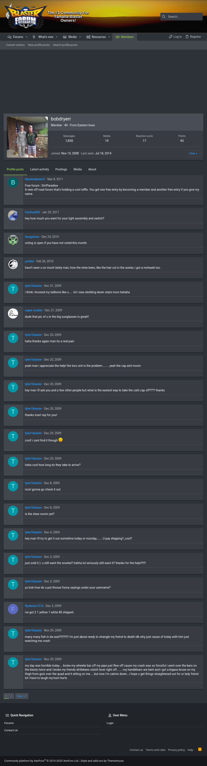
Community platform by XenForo (41, 760)
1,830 (70, 141)
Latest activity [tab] (40, 169)
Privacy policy (176, 749)
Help (190, 749)
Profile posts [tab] (16, 169)
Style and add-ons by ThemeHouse (102, 760)
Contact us (11, 730)
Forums (9, 723)
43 (181, 141)
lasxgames (33, 236)
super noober (34, 310)
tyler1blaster (34, 285)
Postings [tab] (62, 169)
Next (21, 696)
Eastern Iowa (87, 125)
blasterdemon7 (36, 179)
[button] (26, 37)
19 (107, 141)
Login (110, 723)
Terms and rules (155, 749)
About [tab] (93, 169)
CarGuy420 (33, 212)
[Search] (176, 16)
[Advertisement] (103, 81)
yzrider (30, 261)
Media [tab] (78, 169)
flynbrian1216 (35, 606)
